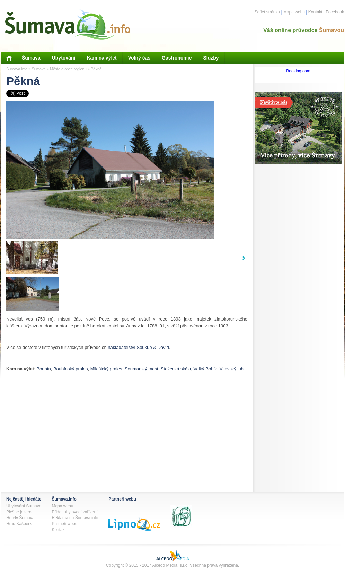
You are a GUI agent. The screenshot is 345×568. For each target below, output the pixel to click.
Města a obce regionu (68, 69)
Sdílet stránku (267, 12)
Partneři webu (64, 523)
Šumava (31, 58)
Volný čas (139, 58)
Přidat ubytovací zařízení (74, 512)
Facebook (335, 12)
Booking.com (298, 71)
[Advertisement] (87, 479)
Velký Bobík (205, 368)
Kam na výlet (101, 58)
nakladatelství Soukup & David (138, 347)
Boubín (43, 368)
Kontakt (315, 12)
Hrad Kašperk (19, 523)
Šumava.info (16, 69)
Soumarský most (141, 368)
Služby (211, 58)
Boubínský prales (70, 368)
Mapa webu (294, 12)
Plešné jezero (19, 512)
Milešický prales (106, 368)
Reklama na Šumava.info (75, 517)
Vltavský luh (232, 368)
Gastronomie (177, 58)
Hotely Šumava (20, 517)
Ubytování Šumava (23, 506)
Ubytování (64, 58)
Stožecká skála (176, 368)
